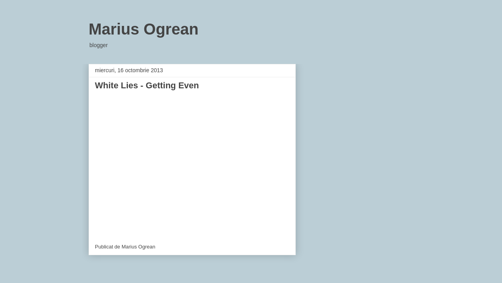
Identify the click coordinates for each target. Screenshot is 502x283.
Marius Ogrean (143, 29)
